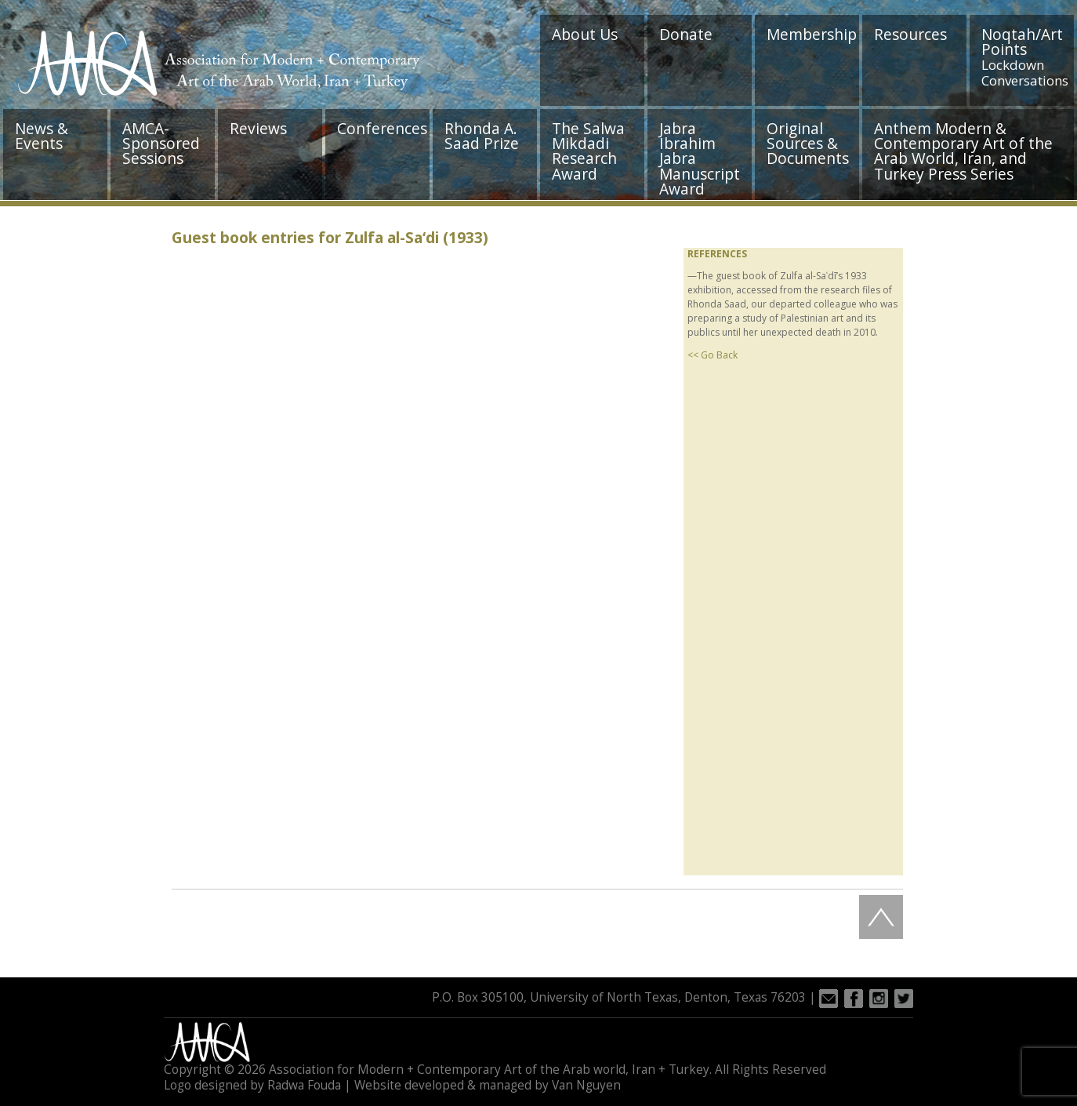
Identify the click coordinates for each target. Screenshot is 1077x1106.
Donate (686, 34)
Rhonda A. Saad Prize (481, 136)
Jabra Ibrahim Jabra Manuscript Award (699, 158)
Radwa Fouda (304, 1085)
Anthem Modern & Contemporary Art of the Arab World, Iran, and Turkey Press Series (963, 151)
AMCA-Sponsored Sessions (161, 143)
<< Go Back (712, 355)
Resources (910, 34)
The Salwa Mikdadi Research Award (588, 151)
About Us (585, 34)
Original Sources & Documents (808, 143)
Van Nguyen (586, 1085)
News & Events (41, 136)
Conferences (382, 128)
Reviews (258, 128)
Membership (812, 34)
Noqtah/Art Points (1024, 56)
